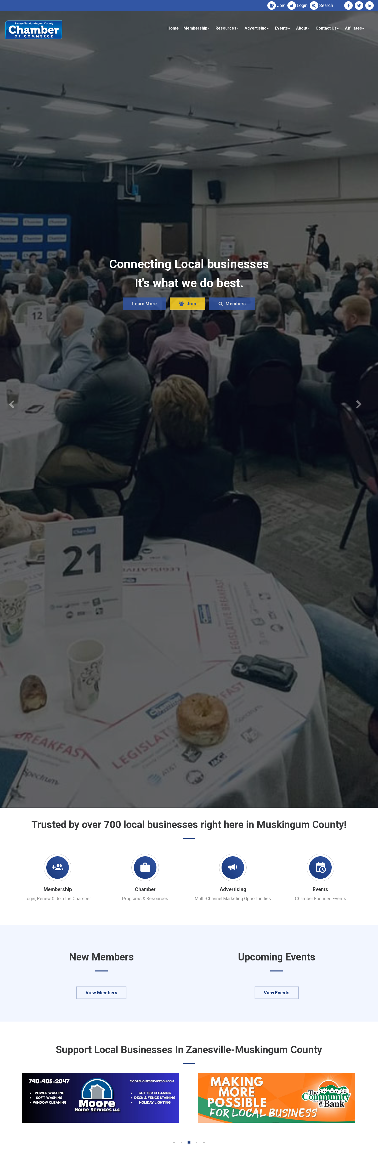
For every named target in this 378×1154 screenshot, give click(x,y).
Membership (195, 28)
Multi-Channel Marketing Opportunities (233, 898)
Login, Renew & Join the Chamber (58, 898)
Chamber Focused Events (320, 898)
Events (281, 28)
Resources (226, 28)
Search (326, 5)
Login (302, 5)
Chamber (145, 889)
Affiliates (353, 28)
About (301, 28)
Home (173, 28)
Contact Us (326, 28)
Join (281, 5)
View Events (277, 992)
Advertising (256, 28)
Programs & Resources (145, 898)
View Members (101, 992)
